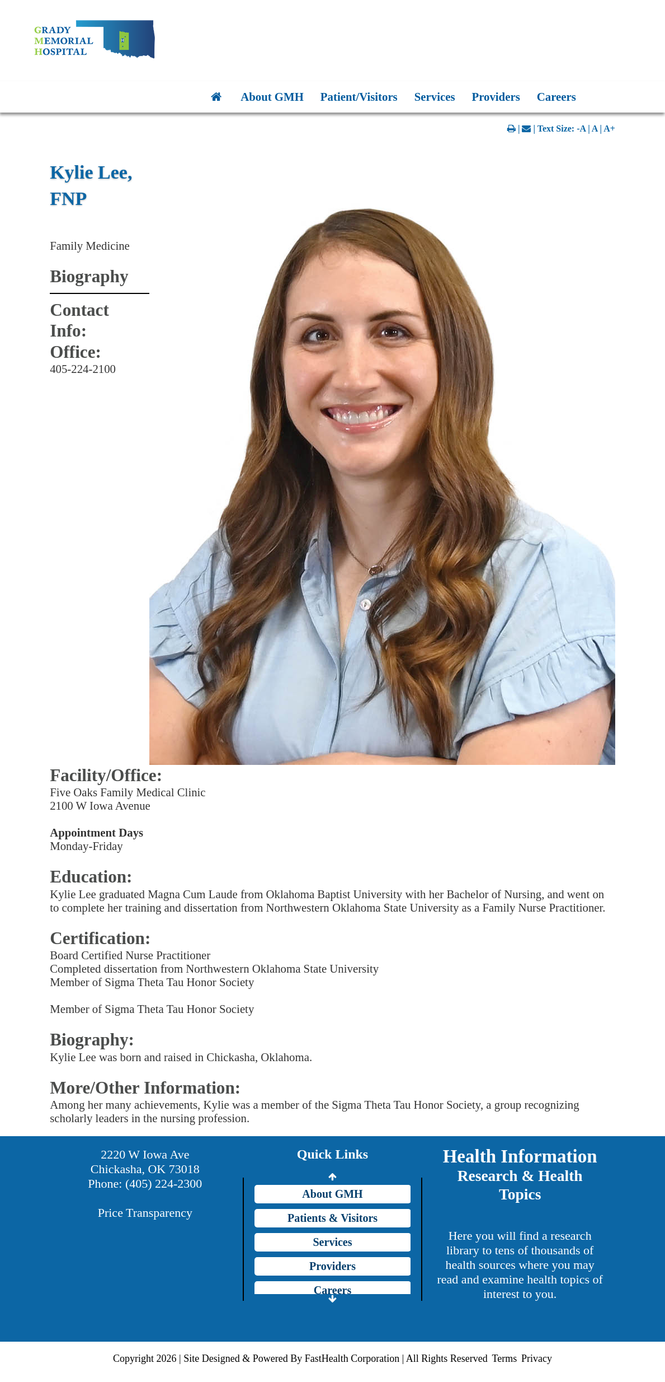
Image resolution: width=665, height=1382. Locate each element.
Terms (504, 1358)
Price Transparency (145, 1213)
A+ (609, 128)
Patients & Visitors (332, 1218)
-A (581, 128)
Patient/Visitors (359, 96)
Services (434, 96)
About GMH (272, 96)
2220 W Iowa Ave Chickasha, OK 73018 (145, 1161)
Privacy (536, 1358)
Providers (495, 96)
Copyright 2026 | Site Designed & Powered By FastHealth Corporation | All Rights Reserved (300, 1358)
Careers (556, 96)
